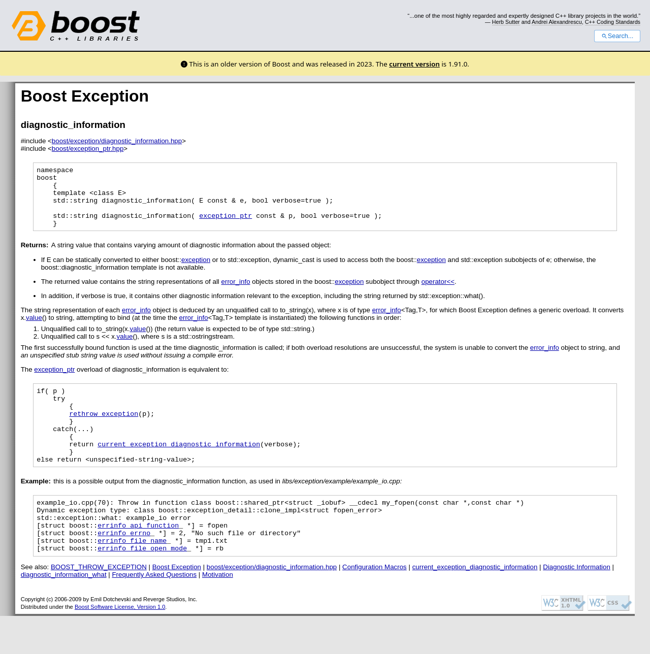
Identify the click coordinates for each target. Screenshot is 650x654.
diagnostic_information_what (64, 612)
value (34, 330)
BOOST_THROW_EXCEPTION (99, 605)
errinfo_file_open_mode (142, 586)
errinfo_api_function (138, 558)
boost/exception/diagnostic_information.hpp (117, 141)
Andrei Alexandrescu (557, 22)
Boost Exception (176, 605)
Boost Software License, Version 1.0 (120, 645)
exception (195, 272)
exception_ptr (225, 226)
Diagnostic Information (576, 605)
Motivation (217, 612)
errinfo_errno (124, 567)
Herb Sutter (506, 22)
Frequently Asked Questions (154, 612)
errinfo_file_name (132, 576)
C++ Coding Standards (612, 22)
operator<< (437, 294)
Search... (617, 36)
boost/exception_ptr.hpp (88, 148)
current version (414, 64)
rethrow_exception (103, 431)
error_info (235, 294)
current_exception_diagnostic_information (179, 468)
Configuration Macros (374, 605)
